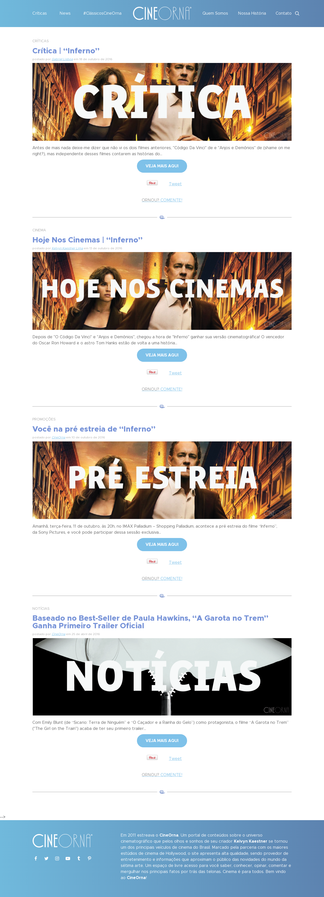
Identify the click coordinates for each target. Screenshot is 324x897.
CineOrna (58, 437)
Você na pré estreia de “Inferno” (93, 429)
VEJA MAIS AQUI (162, 166)
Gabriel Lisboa (62, 59)
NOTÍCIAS (41, 609)
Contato (284, 13)
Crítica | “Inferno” (65, 51)
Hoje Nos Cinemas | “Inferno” (87, 240)
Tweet (175, 184)
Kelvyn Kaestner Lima (67, 248)
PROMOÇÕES (44, 419)
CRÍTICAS (40, 41)
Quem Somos (215, 13)
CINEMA (39, 230)
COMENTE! (162, 200)
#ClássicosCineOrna (102, 13)
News (65, 13)
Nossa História (252, 13)
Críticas (39, 13)
